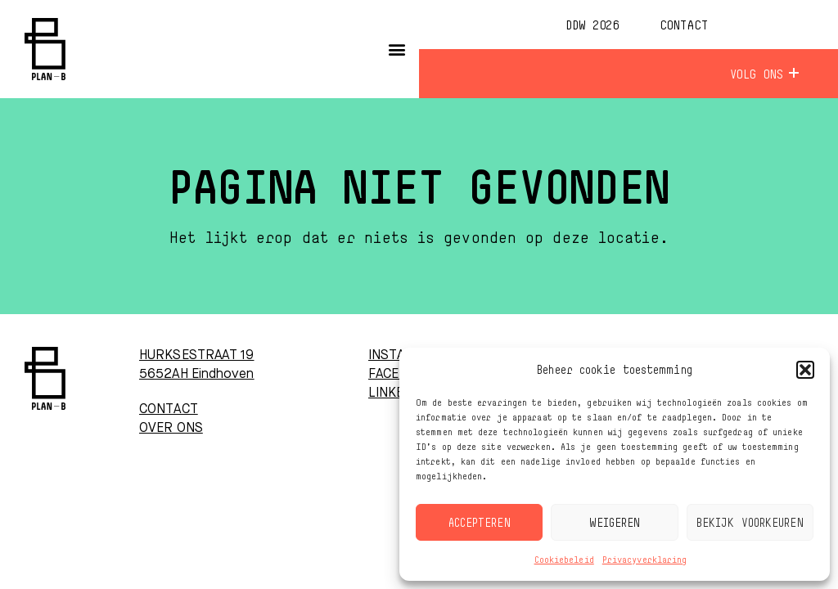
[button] (805, 370)
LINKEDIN (397, 393)
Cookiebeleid (564, 559)
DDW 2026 (592, 24)
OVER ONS (171, 428)
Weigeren (615, 522)
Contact (684, 24)
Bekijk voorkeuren (750, 522)
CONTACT (168, 409)
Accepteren (479, 522)
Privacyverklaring (644, 559)
